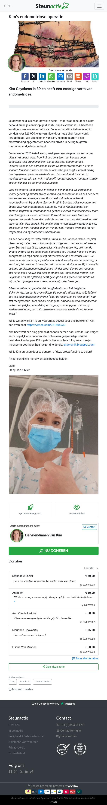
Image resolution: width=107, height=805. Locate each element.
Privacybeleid (17, 747)
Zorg (12, 681)
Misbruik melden (21, 689)
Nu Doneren (53, 551)
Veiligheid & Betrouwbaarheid (27, 736)
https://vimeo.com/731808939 (46, 325)
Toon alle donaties (85, 658)
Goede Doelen (42, 681)
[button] (25, 78)
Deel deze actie (54, 666)
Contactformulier (69, 730)
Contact (89, 527)
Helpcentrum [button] (66, 736)
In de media (16, 730)
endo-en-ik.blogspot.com (78, 344)
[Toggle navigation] (99, 6)
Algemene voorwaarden (23, 742)
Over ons (14, 725)
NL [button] (9, 6)
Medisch (24, 681)
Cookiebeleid (17, 753)
